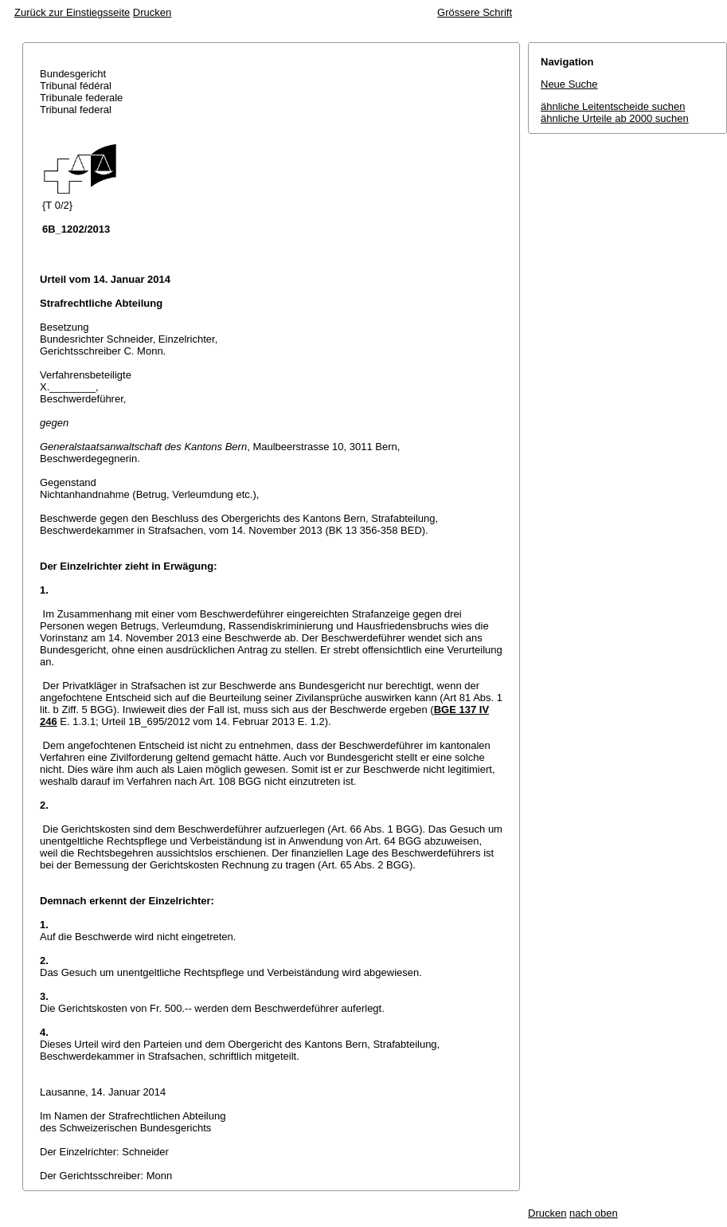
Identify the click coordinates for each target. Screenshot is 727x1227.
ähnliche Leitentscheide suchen (613, 106)
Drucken (152, 12)
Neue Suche (569, 84)
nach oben (593, 1213)
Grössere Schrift (474, 12)
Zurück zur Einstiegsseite (72, 12)
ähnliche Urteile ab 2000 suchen (615, 118)
